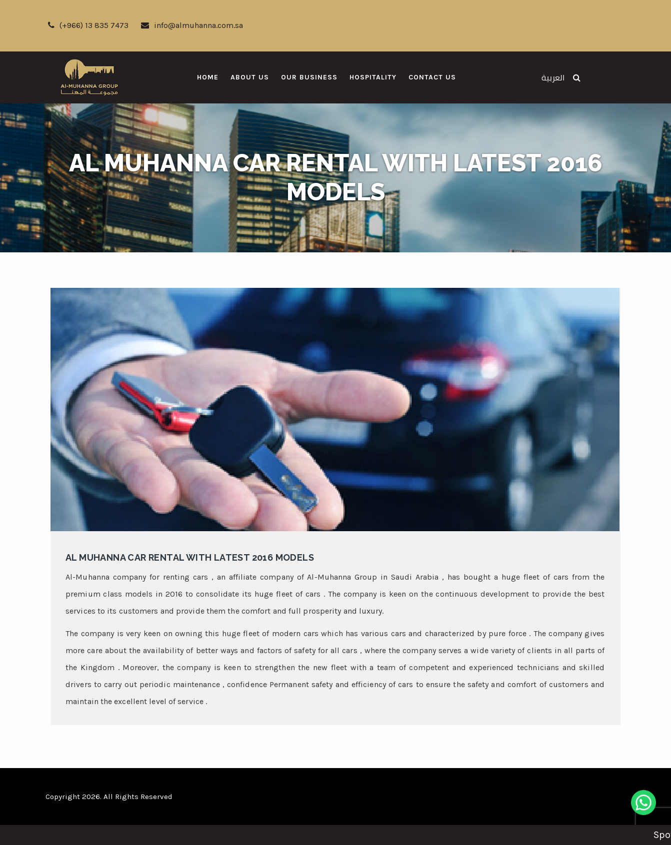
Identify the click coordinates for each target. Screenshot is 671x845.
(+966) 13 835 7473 (88, 25)
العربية (553, 77)
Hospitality (373, 77)
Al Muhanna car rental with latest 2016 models (190, 557)
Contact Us (432, 77)
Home (207, 77)
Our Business (309, 77)
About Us (249, 77)
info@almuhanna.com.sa (192, 25)
